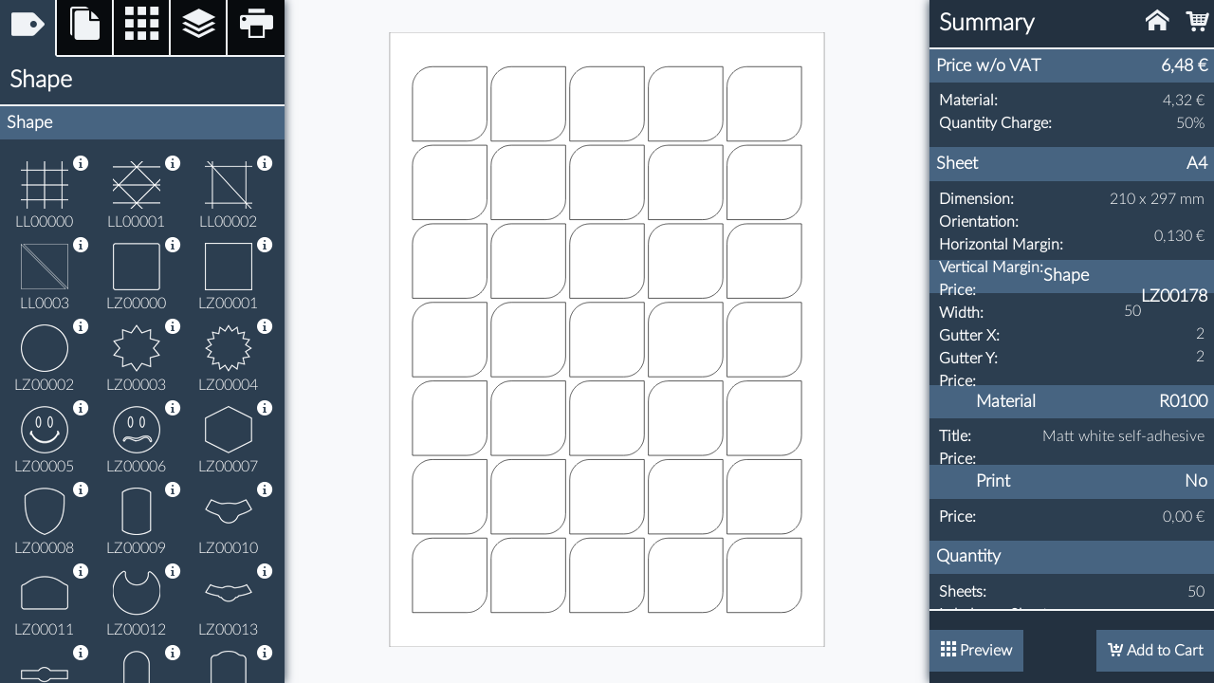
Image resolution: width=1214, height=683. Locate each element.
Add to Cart (1155, 649)
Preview (976, 649)
